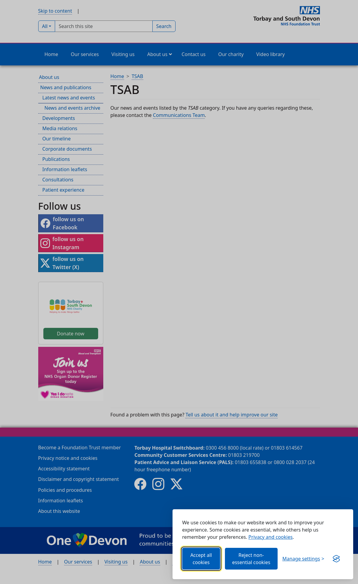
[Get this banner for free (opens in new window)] (336, 558)
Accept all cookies (201, 559)
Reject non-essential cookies (251, 559)
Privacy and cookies (270, 537)
